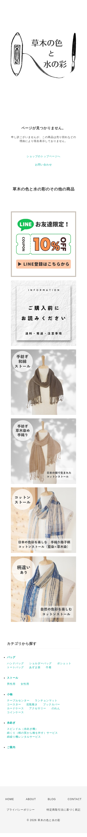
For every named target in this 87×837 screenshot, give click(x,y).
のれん (56, 708)
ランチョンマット (46, 700)
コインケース (15, 712)
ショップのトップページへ (43, 156)
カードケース (15, 708)
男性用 (11, 683)
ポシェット (64, 663)
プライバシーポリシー (21, 809)
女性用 (25, 683)
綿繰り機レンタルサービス (24, 736)
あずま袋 (34, 667)
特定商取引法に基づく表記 (63, 809)
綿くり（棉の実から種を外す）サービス (32, 732)
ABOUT (31, 799)
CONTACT (75, 799)
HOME (9, 799)
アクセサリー (37, 708)
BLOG (52, 799)
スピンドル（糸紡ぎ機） (22, 728)
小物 (10, 694)
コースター (14, 704)
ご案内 (11, 747)
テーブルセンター (18, 700)
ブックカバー (51, 704)
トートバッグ (15, 667)
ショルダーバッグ (40, 663)
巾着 (49, 667)
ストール (12, 677)
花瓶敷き (32, 704)
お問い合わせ (43, 164)
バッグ (11, 657)
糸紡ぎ (11, 722)
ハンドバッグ (15, 663)
